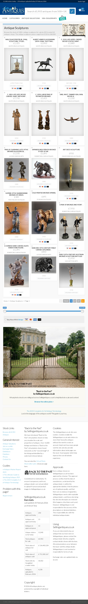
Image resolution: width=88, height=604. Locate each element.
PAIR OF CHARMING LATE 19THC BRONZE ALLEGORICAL (16, 150)
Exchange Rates (8, 449)
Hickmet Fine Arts (71, 261)
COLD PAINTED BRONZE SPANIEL (44, 193)
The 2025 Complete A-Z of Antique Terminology (44, 411)
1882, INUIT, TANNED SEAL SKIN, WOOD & (71, 95)
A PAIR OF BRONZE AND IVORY (71, 205)
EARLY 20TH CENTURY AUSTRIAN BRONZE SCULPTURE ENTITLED (71, 255)
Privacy (5, 457)
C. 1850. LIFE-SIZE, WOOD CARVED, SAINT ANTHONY (16, 95)
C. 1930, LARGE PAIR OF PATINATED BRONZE (43, 95)
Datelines (6, 454)
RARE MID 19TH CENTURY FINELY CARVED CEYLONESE (44, 249)
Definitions (6, 451)
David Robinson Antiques (71, 156)
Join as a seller (8, 446)
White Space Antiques (16, 46)
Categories (14, 18)
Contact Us (7, 459)
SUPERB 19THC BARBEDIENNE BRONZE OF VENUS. (17, 194)
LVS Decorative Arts (16, 156)
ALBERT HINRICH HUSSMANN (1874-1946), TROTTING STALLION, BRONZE (44, 41)
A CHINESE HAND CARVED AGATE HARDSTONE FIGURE (16, 247)
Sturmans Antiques (44, 199)
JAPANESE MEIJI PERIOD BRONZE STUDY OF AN (44, 150)
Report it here (7, 496)
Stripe (20, 320)
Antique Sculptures (16, 301)
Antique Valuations (31, 18)
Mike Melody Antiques (16, 200)
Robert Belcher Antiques (44, 156)
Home (4, 18)
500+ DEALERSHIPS (49, 18)
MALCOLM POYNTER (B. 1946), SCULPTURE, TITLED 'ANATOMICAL (16, 41)
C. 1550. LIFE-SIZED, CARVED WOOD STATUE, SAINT (71, 40)
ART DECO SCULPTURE (71, 150)
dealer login (81, 1)
